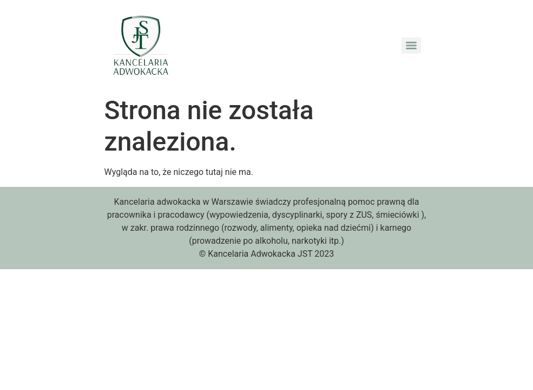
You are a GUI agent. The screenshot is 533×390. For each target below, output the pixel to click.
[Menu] (411, 45)
